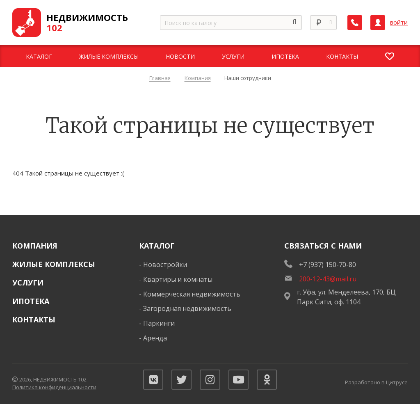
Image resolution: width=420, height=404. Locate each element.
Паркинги (159, 323)
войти (399, 22)
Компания (34, 246)
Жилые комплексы (53, 264)
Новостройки (165, 264)
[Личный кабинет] (377, 22)
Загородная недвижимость (187, 308)
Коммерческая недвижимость (191, 294)
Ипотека (30, 301)
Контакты (33, 319)
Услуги (27, 283)
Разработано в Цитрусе (376, 382)
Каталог (157, 246)
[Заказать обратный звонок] (354, 22)
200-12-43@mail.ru (327, 278)
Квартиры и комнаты (177, 279)
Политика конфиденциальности (54, 387)
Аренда (155, 337)
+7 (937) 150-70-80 (327, 264)
